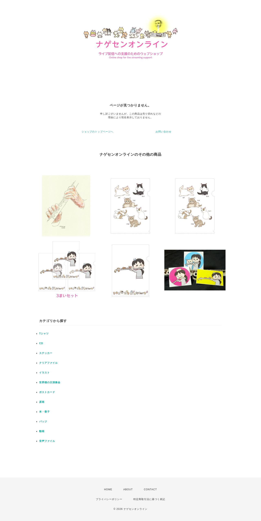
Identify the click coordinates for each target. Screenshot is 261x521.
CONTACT (150, 489)
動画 (41, 431)
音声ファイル (47, 441)
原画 (41, 402)
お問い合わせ (163, 131)
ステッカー (45, 353)
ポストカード (47, 392)
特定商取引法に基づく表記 (149, 499)
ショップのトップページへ (97, 131)
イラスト (44, 372)
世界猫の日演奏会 (49, 382)
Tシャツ (44, 333)
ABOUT (128, 489)
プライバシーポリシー (109, 499)
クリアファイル (48, 362)
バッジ (43, 421)
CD (41, 343)
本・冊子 (44, 411)
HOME (108, 489)
